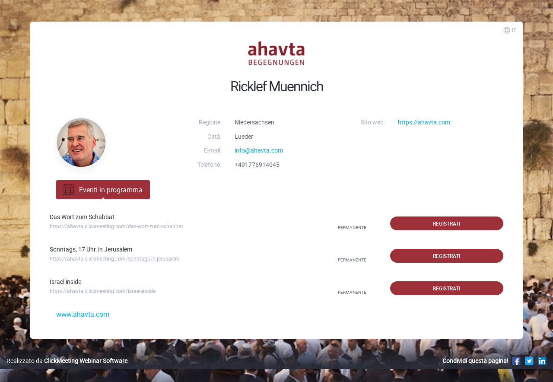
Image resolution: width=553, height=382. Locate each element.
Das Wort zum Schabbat (82, 217)
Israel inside (65, 281)
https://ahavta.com (424, 122)
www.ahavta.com (82, 314)
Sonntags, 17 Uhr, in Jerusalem (91, 249)
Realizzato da (66, 361)
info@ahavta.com (259, 150)
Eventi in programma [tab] (102, 189)
